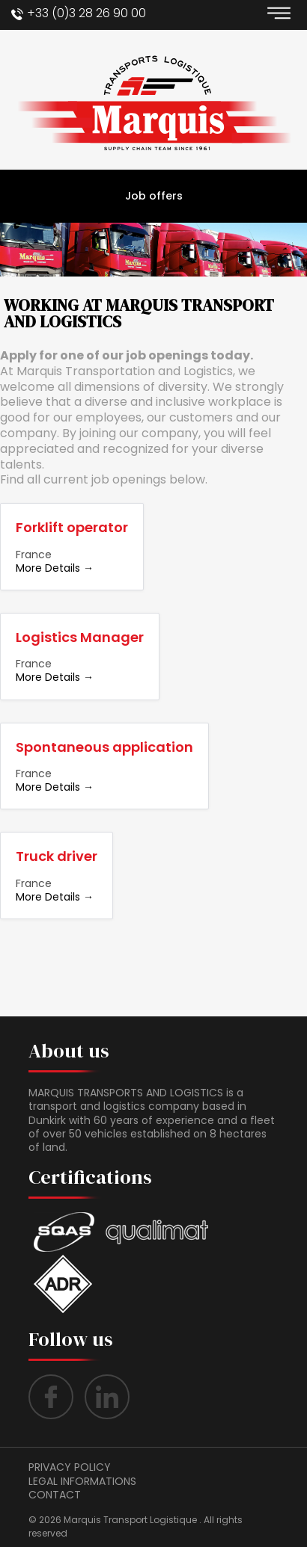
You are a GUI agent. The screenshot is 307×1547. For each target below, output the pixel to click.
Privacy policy (69, 1467)
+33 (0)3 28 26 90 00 (86, 13)
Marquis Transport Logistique (130, 1519)
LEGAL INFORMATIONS (82, 1481)
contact (54, 1494)
